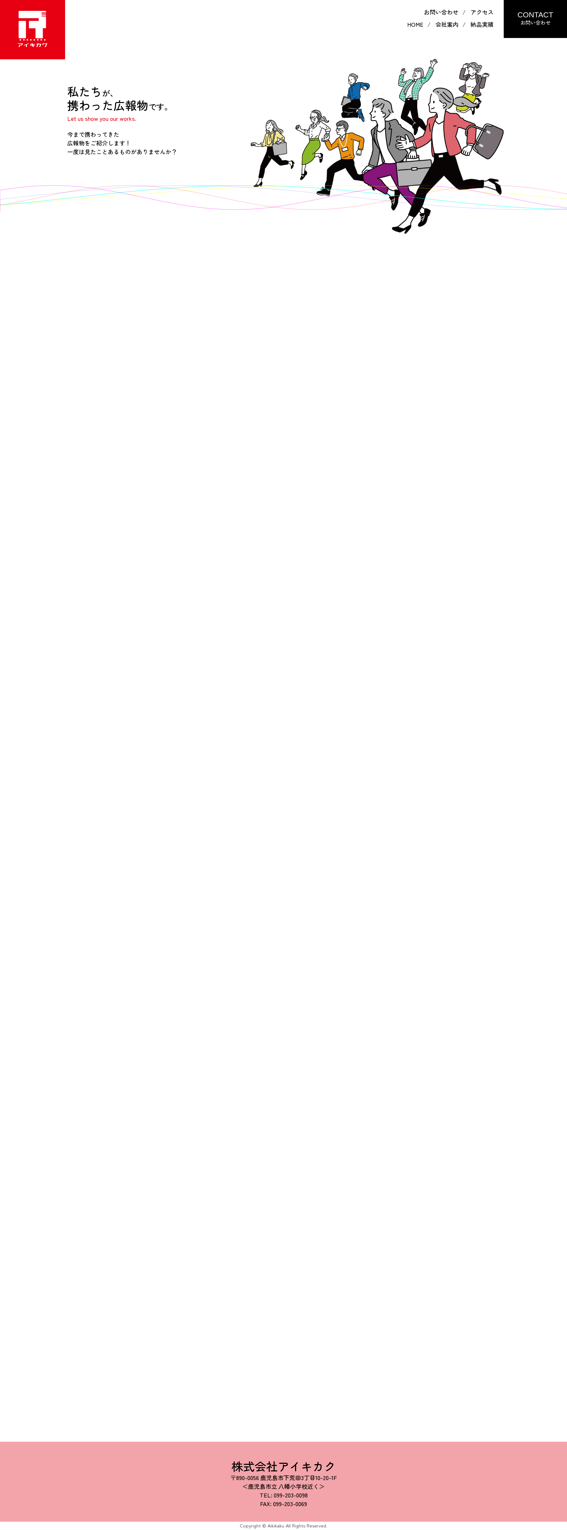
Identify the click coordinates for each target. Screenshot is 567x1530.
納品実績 (482, 24)
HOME (415, 24)
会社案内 (447, 24)
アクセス (482, 12)
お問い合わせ (441, 12)
